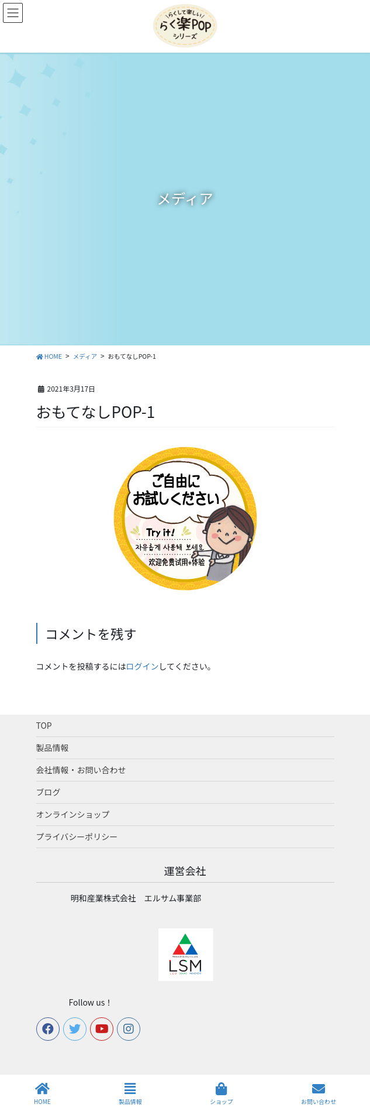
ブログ (48, 792)
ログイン (142, 666)
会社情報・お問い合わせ (81, 770)
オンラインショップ (73, 814)
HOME (42, 1093)
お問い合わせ (318, 1093)
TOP (44, 725)
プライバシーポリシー (77, 836)
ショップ (221, 1093)
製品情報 (52, 747)
